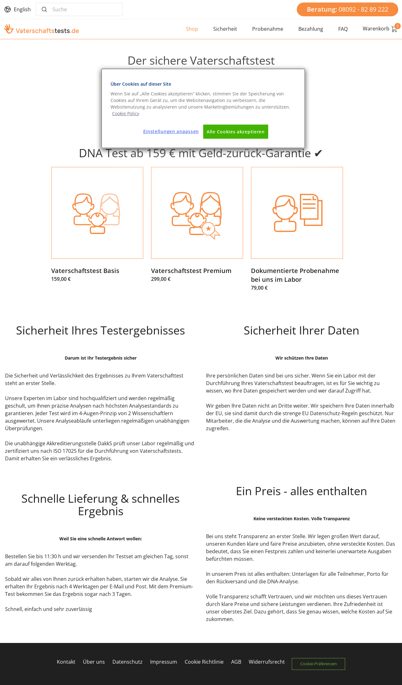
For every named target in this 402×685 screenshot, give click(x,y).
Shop (192, 28)
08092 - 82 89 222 (347, 9)
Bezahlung (310, 28)
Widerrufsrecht (266, 661)
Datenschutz (127, 661)
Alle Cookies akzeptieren (236, 132)
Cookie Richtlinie (203, 661)
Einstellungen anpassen (171, 131)
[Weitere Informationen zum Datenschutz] (125, 113)
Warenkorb (380, 29)
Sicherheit (225, 28)
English (22, 9)
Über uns (94, 661)
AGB (236, 661)
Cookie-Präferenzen (319, 663)
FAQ (343, 28)
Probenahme (267, 28)
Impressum (163, 661)
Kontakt (66, 661)
